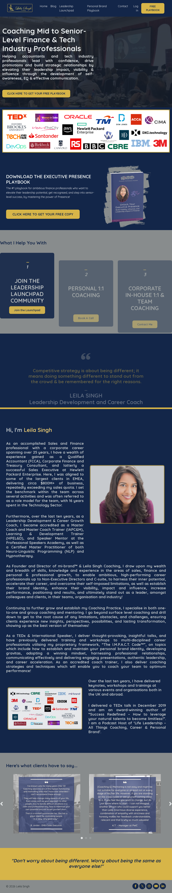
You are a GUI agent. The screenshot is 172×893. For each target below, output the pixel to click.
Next (170, 804)
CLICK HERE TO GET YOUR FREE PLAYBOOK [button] (36, 93)
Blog (53, 6)
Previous (1, 804)
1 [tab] (81, 838)
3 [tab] (90, 838)
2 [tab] (86, 838)
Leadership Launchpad (66, 8)
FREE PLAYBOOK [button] (153, 8)
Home (43, 6)
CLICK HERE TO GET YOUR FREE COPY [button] (42, 214)
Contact (123, 6)
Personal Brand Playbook (97, 8)
